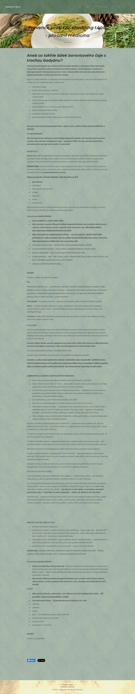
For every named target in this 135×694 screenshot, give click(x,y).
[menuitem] (102, 7)
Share (31, 660)
